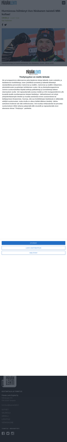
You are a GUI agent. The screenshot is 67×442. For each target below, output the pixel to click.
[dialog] (33, 221)
